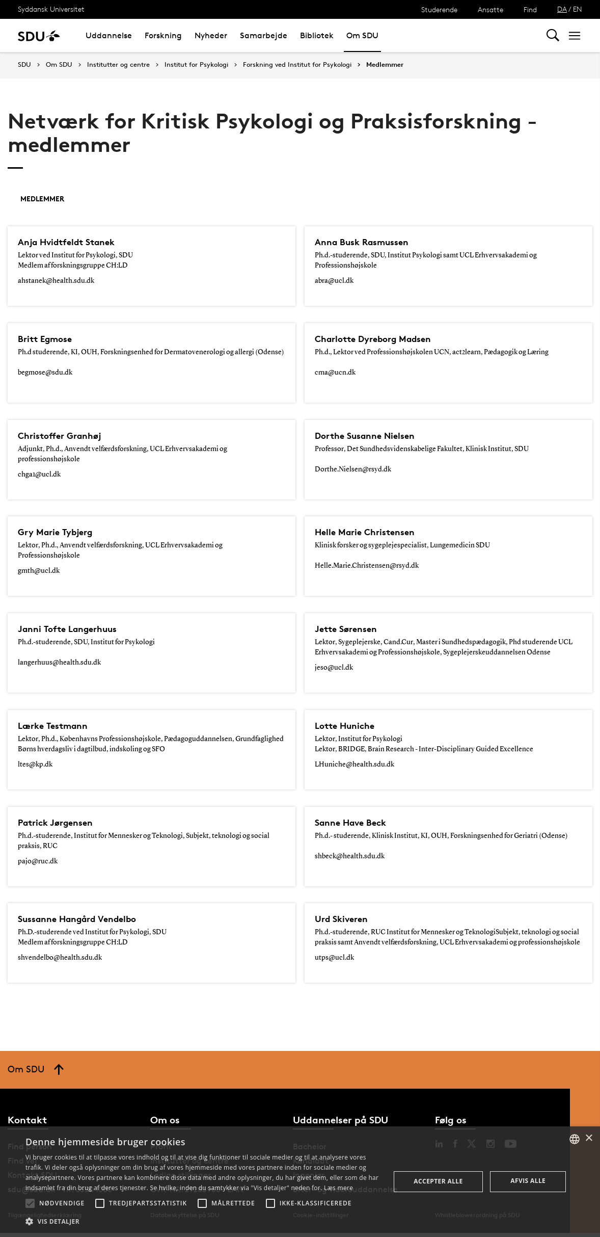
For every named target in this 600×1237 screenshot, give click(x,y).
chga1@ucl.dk (39, 474)
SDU (24, 64)
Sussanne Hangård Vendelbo (85, 919)
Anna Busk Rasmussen (367, 242)
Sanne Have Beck (355, 822)
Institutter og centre (118, 64)
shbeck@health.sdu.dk (350, 856)
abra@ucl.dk (334, 280)
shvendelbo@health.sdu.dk (60, 957)
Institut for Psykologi (196, 64)
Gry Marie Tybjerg (59, 532)
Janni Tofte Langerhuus (73, 629)
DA (562, 9)
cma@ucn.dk (335, 372)
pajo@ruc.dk (38, 861)
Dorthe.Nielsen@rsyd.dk (353, 469)
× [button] (588, 1138)
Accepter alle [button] (438, 1181)
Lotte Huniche (348, 725)
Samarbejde (263, 35)
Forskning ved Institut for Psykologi (297, 64)
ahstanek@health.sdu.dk (56, 280)
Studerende (439, 9)
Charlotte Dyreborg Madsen (380, 339)
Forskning (163, 35)
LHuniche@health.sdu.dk (354, 764)
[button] (30, 1203)
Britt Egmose (48, 339)
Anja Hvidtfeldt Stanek (72, 242)
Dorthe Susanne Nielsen (370, 435)
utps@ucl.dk (334, 957)
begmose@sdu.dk (45, 372)
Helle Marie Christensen (370, 532)
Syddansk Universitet (51, 9)
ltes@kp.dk (35, 764)
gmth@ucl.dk (39, 570)
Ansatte (490, 9)
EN (577, 9)
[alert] (300, 1181)
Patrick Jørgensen (59, 822)
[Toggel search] (553, 35)
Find (530, 9)
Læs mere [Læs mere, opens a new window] (338, 1187)
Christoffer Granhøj (64, 435)
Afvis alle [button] (528, 1180)
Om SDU (362, 35)
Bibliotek (317, 35)
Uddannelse (109, 35)
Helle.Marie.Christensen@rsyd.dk (367, 565)
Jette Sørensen (349, 629)
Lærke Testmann (57, 725)
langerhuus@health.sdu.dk (59, 662)
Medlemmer (384, 64)
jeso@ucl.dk (334, 667)
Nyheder (211, 35)
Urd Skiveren (344, 919)
